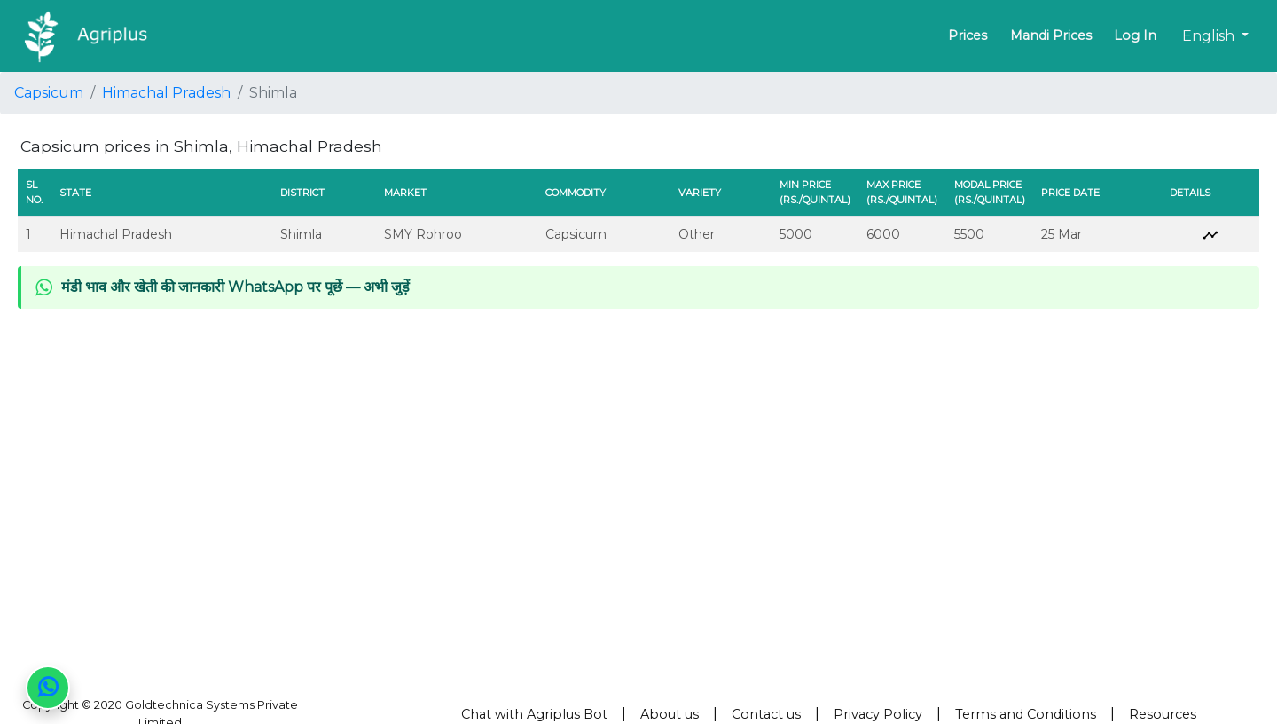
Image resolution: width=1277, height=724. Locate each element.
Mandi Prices (1051, 35)
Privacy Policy (878, 714)
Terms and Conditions (1025, 714)
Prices (967, 35)
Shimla (301, 234)
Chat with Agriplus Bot (534, 714)
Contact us (766, 714)
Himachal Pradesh (166, 92)
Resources (1162, 714)
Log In (1135, 35)
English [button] (1210, 36)
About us (669, 714)
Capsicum (48, 92)
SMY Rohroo (423, 234)
